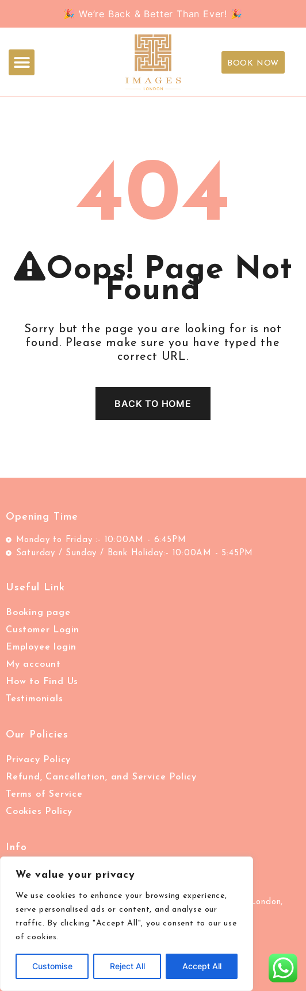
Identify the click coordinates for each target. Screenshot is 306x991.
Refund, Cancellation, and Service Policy (101, 777)
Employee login (41, 647)
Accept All (201, 966)
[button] (22, 62)
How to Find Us (42, 681)
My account (33, 664)
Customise (52, 966)
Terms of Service (44, 794)
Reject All (127, 966)
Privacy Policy (38, 760)
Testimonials (34, 699)
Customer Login (42, 630)
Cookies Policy (39, 811)
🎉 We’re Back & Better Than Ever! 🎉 (152, 14)
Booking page (38, 612)
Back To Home (153, 403)
